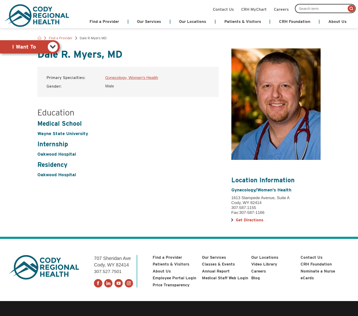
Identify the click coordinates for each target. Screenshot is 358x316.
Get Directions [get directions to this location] (249, 220)
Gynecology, (117, 77)
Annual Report (216, 271)
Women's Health (143, 77)
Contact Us (223, 9)
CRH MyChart (254, 9)
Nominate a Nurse (318, 271)
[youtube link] (119, 283)
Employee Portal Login (174, 277)
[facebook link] (98, 283)
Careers (281, 9)
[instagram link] (129, 283)
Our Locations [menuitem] (192, 21)
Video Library (264, 264)
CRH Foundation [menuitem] (294, 21)
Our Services (214, 257)
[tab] (30, 47)
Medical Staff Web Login (225, 277)
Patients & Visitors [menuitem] (242, 21)
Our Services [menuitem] (149, 21)
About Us (162, 271)
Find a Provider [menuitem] (104, 21)
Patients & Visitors (171, 264)
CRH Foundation (316, 264)
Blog (255, 277)
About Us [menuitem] (337, 21)
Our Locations (264, 257)
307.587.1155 (243, 207)
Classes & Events (218, 264)
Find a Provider (167, 257)
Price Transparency (171, 284)
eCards (307, 277)
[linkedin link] (108, 283)
